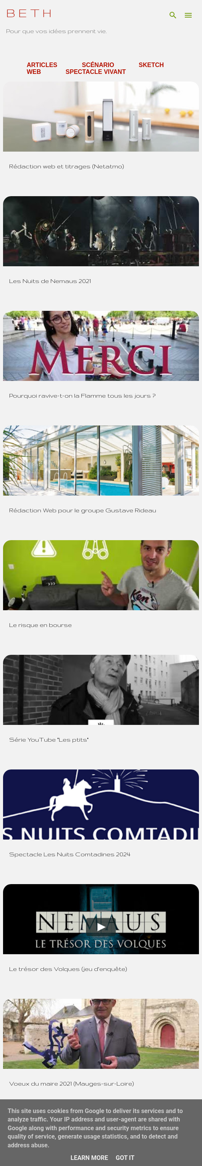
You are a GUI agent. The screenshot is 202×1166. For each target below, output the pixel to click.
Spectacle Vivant (96, 72)
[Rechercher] (173, 15)
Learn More (89, 1157)
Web (34, 72)
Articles (42, 65)
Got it (125, 1157)
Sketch (151, 65)
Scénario (98, 65)
